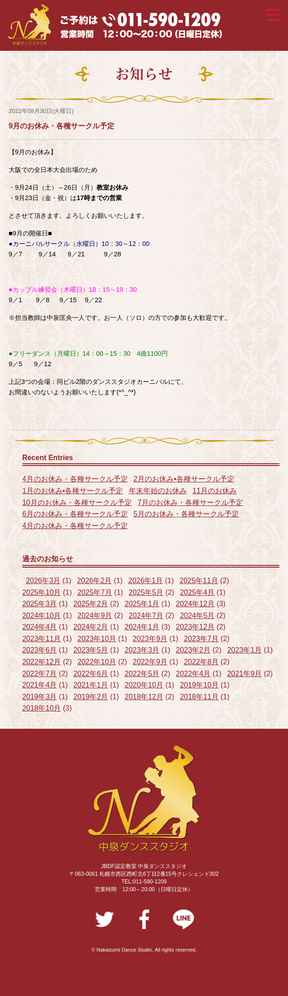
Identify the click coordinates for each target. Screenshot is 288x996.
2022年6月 (90, 673)
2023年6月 (39, 650)
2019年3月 (39, 697)
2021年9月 (244, 673)
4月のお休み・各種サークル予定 (75, 479)
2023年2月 (193, 650)
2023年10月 (97, 639)
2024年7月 (146, 615)
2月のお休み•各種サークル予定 (183, 479)
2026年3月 (43, 580)
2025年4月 (197, 592)
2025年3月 (39, 604)
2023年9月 (150, 639)
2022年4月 (193, 673)
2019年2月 (90, 697)
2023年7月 (201, 639)
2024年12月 (195, 604)
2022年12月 (41, 662)
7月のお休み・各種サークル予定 (190, 502)
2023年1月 (244, 650)
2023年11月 (41, 639)
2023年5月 (90, 650)
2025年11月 (199, 580)
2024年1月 (142, 627)
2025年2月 (90, 604)
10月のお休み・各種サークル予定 (77, 502)
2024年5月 (197, 615)
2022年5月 (142, 673)
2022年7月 (39, 673)
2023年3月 (142, 650)
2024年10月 (41, 615)
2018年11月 (199, 697)
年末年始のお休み (158, 491)
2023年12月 (195, 627)
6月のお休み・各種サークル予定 (75, 514)
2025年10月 (41, 592)
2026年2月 (94, 580)
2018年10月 (41, 708)
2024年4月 (39, 627)
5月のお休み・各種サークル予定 (186, 514)
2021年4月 (39, 685)
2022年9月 (150, 662)
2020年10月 (144, 685)
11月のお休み (214, 491)
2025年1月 (142, 604)
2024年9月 (95, 615)
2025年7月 (95, 592)
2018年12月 (144, 697)
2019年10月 (199, 685)
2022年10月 (97, 662)
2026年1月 (145, 580)
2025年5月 (146, 592)
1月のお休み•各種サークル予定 (72, 491)
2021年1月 (90, 685)
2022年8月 (201, 662)
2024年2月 (90, 627)
